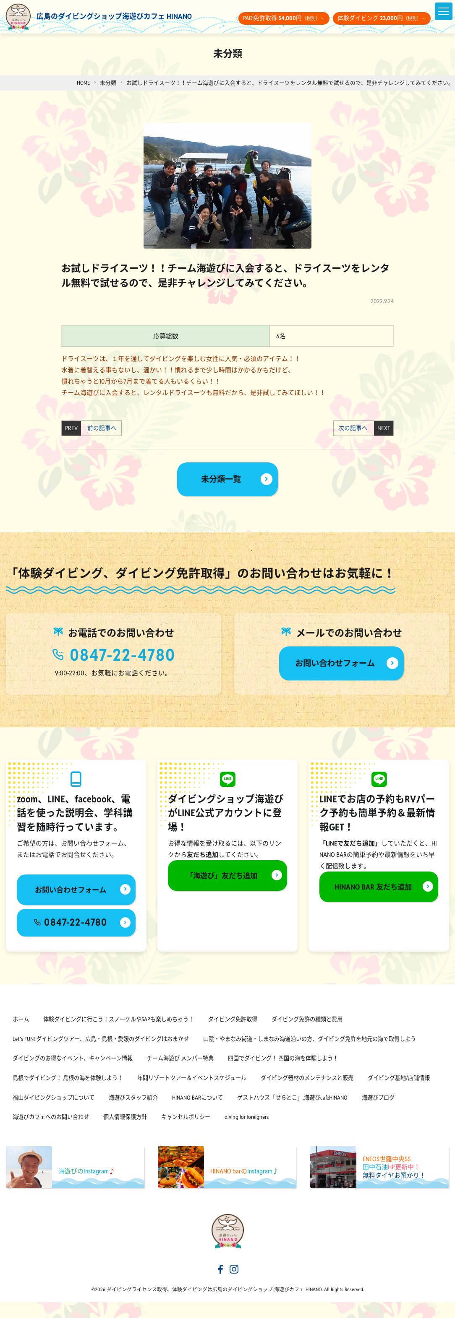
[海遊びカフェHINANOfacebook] (220, 1286)
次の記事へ (355, 428)
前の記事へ (100, 428)
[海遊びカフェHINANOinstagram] (234, 1286)
